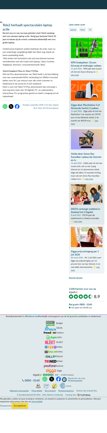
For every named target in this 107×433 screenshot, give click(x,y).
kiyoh (73, 292)
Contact (4, 408)
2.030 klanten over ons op (82, 288)
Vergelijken (5, 399)
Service (3, 402)
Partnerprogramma (66, 391)
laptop (73, 29)
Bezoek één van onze (76, 379)
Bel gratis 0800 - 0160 (80, 304)
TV (90, 29)
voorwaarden (19, 391)
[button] (1, 22)
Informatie (5, 405)
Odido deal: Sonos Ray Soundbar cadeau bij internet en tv (86, 156)
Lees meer (89, 179)
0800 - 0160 (32, 380)
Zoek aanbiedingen (12, 429)
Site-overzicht (50, 391)
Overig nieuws (75, 277)
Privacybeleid (36, 391)
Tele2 (82, 29)
